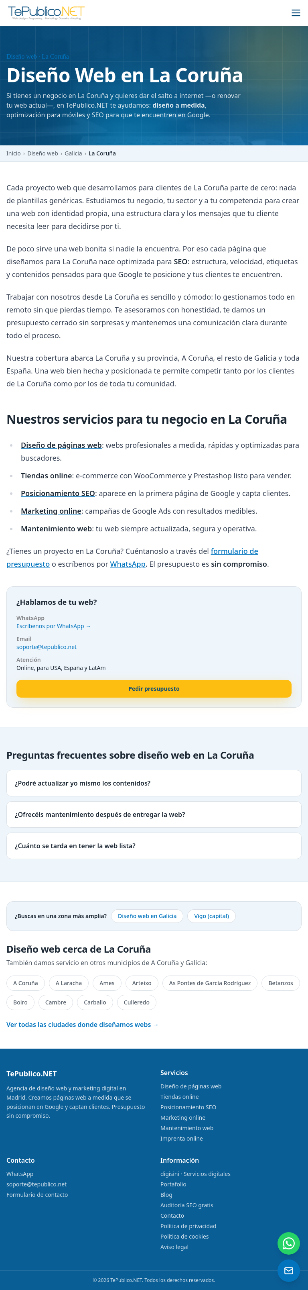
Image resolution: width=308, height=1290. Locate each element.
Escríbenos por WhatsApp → (53, 626)
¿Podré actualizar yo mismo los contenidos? (82, 783)
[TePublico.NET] (46, 13)
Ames (106, 983)
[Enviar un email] (289, 1270)
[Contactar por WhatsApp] (289, 1243)
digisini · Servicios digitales (195, 1174)
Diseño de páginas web (190, 1086)
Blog (166, 1194)
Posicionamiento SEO (188, 1107)
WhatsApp (128, 564)
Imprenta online (181, 1138)
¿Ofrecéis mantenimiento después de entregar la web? (100, 814)
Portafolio (173, 1184)
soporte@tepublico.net (46, 647)
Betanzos (280, 983)
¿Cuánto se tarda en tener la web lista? (75, 845)
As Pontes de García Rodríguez (210, 983)
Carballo (95, 1002)
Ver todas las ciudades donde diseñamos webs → (82, 1024)
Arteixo (142, 983)
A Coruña (25, 983)
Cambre (56, 1002)
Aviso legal (174, 1247)
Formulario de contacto (37, 1194)
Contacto (172, 1215)
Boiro (20, 1002)
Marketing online (182, 1117)
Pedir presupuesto (153, 688)
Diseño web (42, 153)
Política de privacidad (188, 1226)
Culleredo (137, 1002)
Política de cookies (184, 1236)
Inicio (13, 153)
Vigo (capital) (211, 916)
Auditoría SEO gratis (186, 1205)
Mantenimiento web (186, 1128)
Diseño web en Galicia (147, 916)
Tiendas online (179, 1096)
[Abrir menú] (296, 12)
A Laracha (69, 983)
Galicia (73, 153)
